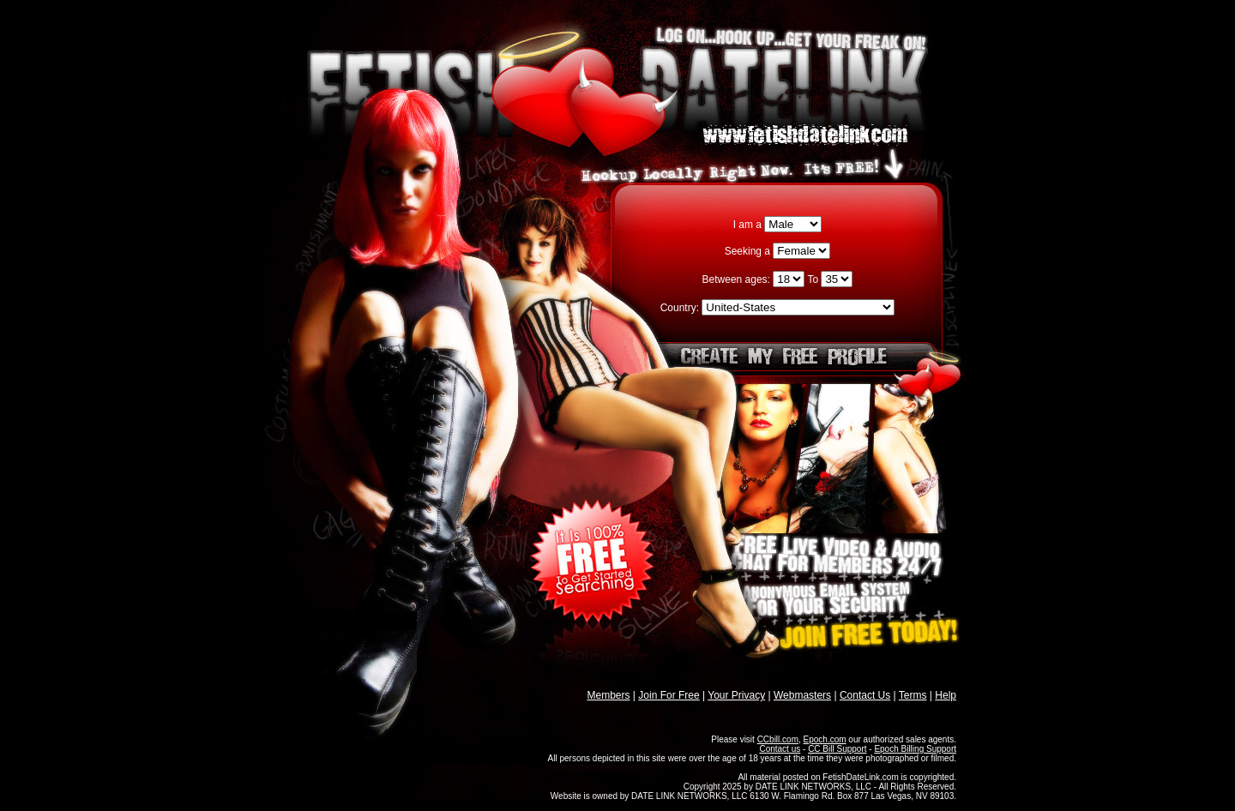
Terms (913, 695)
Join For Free (668, 695)
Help (945, 695)
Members (608, 695)
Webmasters (802, 695)
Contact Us (865, 695)
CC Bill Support (837, 749)
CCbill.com (777, 739)
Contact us (779, 749)
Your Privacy (736, 695)
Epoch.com (825, 739)
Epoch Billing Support (915, 749)
